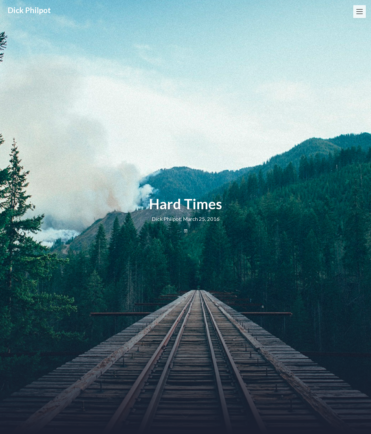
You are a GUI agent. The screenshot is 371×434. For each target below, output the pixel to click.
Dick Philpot (29, 10)
